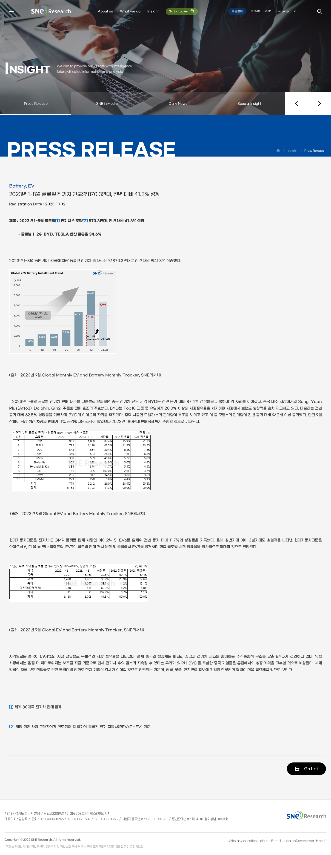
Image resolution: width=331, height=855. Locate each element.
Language (287, 11)
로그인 (268, 11)
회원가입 (255, 11)
